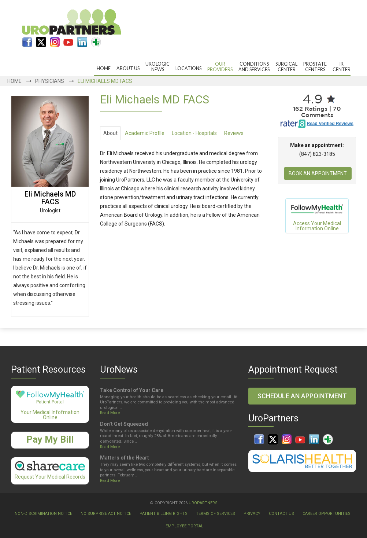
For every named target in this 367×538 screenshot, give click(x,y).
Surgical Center (286, 66)
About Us (128, 68)
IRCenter (342, 66)
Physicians (49, 81)
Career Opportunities (327, 513)
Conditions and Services (254, 66)
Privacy (252, 513)
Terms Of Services (215, 513)
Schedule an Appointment (302, 396)
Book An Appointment (318, 173)
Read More (110, 412)
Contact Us (281, 513)
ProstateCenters (315, 66)
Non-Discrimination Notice (43, 513)
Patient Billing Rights (164, 513)
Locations (188, 68)
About (110, 133)
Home (104, 68)
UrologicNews (157, 66)
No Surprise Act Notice (106, 513)
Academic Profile (144, 133)
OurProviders (220, 66)
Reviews (234, 133)
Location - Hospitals (194, 133)
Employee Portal (184, 526)
